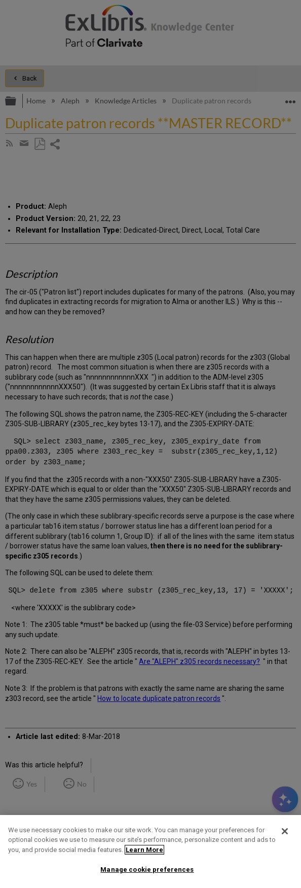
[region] (150, 851)
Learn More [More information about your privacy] (144, 850)
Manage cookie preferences (147, 869)
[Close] (285, 831)
